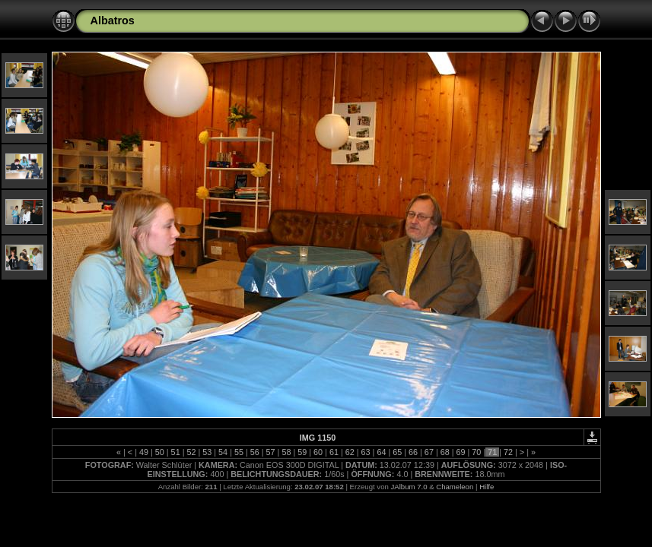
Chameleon (454, 486)
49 (144, 452)
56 (255, 452)
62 (350, 452)
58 (286, 452)
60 (318, 452)
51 (176, 452)
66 (413, 452)
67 (429, 452)
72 (508, 452)
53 (207, 452)
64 (381, 452)
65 (397, 452)
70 (476, 452)
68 (445, 452)
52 (191, 452)
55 (239, 452)
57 (271, 452)
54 (223, 452)
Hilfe (486, 486)
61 (334, 452)
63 (366, 452)
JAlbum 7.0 (408, 486)
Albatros (113, 20)
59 (302, 452)
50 (160, 452)
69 (461, 452)
